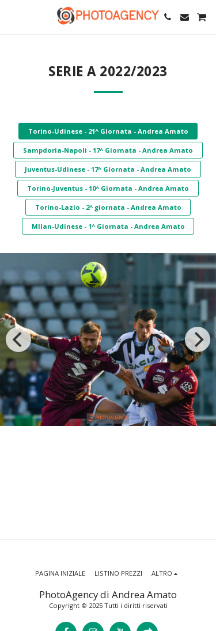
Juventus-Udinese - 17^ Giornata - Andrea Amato (108, 169)
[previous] (18, 339)
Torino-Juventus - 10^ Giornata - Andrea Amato (108, 188)
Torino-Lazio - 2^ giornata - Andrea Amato (108, 207)
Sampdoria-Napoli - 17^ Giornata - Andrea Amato (108, 150)
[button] (12, 16)
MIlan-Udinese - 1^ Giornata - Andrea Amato (108, 226)
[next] (197, 339)
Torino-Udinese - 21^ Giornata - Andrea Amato (108, 131)
